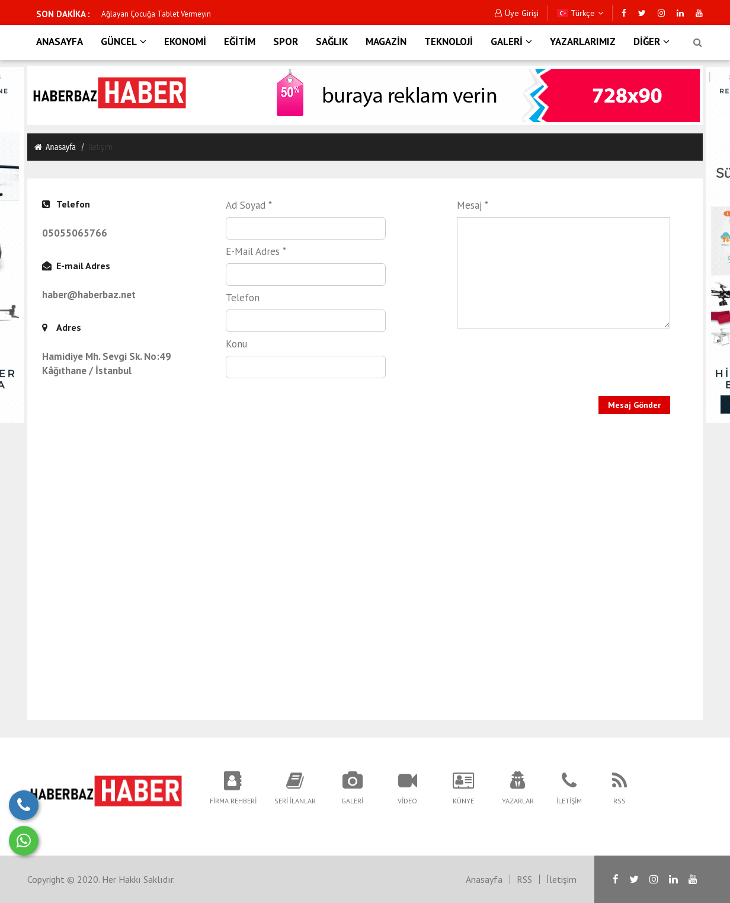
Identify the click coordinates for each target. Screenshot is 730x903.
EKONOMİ (185, 41)
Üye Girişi (517, 13)
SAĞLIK (332, 41)
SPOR (285, 41)
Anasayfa (54, 147)
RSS (524, 879)
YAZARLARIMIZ (583, 41)
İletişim (561, 879)
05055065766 (74, 233)
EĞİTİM (239, 41)
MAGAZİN (386, 41)
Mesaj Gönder (634, 405)
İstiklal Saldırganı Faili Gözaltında (157, 14)
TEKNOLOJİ (448, 41)
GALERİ (511, 41)
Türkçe (580, 13)
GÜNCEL (123, 41)
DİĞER (651, 41)
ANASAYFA (59, 41)
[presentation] (532, 354)
